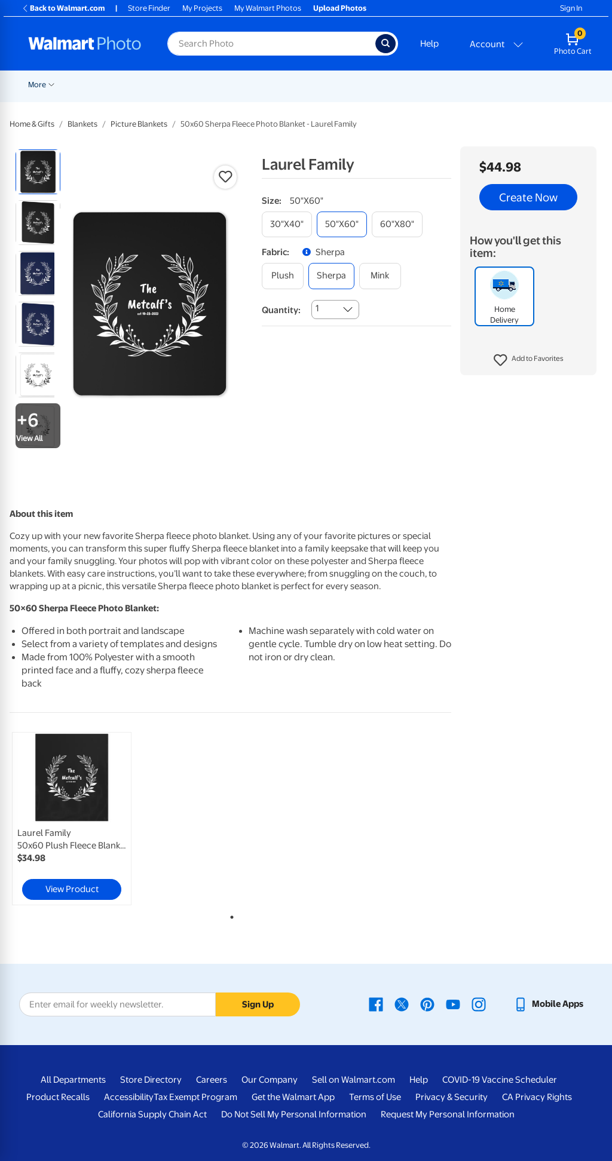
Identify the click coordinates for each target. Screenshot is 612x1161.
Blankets (484, 84)
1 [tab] (229, 915)
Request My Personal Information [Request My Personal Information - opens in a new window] (448, 1114)
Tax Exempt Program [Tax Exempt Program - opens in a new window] (195, 1097)
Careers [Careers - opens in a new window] (211, 1079)
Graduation (141, 84)
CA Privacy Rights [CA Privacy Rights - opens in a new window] (537, 1097)
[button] (528, 360)
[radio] (38, 171)
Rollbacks (40, 84)
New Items (89, 84)
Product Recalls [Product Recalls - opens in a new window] (58, 1097)
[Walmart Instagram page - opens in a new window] (479, 1003)
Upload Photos (339, 8)
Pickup (186, 84)
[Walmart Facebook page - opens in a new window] (376, 1003)
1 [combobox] (317, 308)
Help (429, 43)
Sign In (571, 8)
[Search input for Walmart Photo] (271, 44)
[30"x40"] (287, 224)
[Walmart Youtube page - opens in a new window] (453, 1003)
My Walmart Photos (267, 8)
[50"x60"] (342, 224)
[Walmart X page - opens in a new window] (401, 1003)
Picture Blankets (139, 124)
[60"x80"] (397, 224)
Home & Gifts (32, 124)
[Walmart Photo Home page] (84, 43)
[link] (72, 819)
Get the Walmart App (293, 1097)
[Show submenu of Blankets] (504, 83)
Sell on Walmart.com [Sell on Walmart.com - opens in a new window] (353, 1079)
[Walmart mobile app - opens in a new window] (548, 1003)
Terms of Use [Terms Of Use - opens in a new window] (375, 1097)
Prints (229, 84)
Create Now (528, 197)
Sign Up (258, 1004)
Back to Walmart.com (63, 8)
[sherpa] (331, 276)
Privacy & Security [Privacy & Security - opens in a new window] (451, 1097)
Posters (357, 84)
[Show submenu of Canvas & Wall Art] (454, 83)
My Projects (202, 8)
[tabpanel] (84, 818)
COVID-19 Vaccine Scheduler (499, 1079)
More (528, 84)
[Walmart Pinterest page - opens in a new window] (427, 1003)
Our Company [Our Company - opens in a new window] (269, 1079)
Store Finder (149, 8)
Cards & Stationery (291, 84)
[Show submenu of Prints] (244, 83)
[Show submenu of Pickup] (203, 83)
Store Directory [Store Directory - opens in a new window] (151, 1079)
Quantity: (281, 310)
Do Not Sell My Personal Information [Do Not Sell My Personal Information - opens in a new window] (293, 1114)
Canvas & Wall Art (420, 84)
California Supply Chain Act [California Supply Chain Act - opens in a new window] (152, 1114)
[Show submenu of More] (542, 83)
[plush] (283, 276)
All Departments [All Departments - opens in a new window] (73, 1079)
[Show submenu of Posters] (376, 83)
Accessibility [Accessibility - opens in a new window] (129, 1097)
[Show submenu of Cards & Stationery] (328, 83)
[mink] (380, 276)
